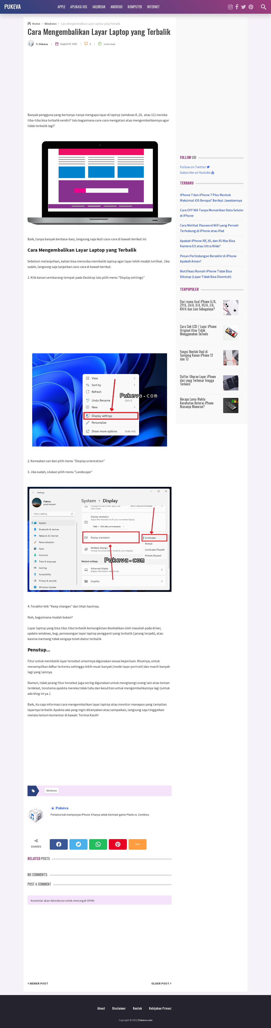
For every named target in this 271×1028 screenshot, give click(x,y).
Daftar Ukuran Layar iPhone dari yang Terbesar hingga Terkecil (198, 380)
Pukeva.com (145, 1020)
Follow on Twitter (195, 167)
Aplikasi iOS (78, 6)
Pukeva (61, 808)
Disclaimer (119, 1008)
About (101, 1008)
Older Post (161, 983)
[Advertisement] (99, 80)
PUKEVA (12, 6)
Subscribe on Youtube (197, 172)
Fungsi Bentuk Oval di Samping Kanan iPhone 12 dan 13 (196, 355)
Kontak (137, 1008)
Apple (61, 6)
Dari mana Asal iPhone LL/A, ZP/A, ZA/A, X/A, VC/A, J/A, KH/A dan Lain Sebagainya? (198, 305)
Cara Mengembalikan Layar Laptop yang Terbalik (99, 31)
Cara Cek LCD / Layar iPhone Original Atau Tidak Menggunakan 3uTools (198, 330)
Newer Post (38, 983)
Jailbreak (98, 6)
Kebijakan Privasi (160, 1008)
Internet (153, 6)
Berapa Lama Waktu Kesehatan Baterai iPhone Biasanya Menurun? (196, 403)
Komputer (135, 6)
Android (117, 6)
